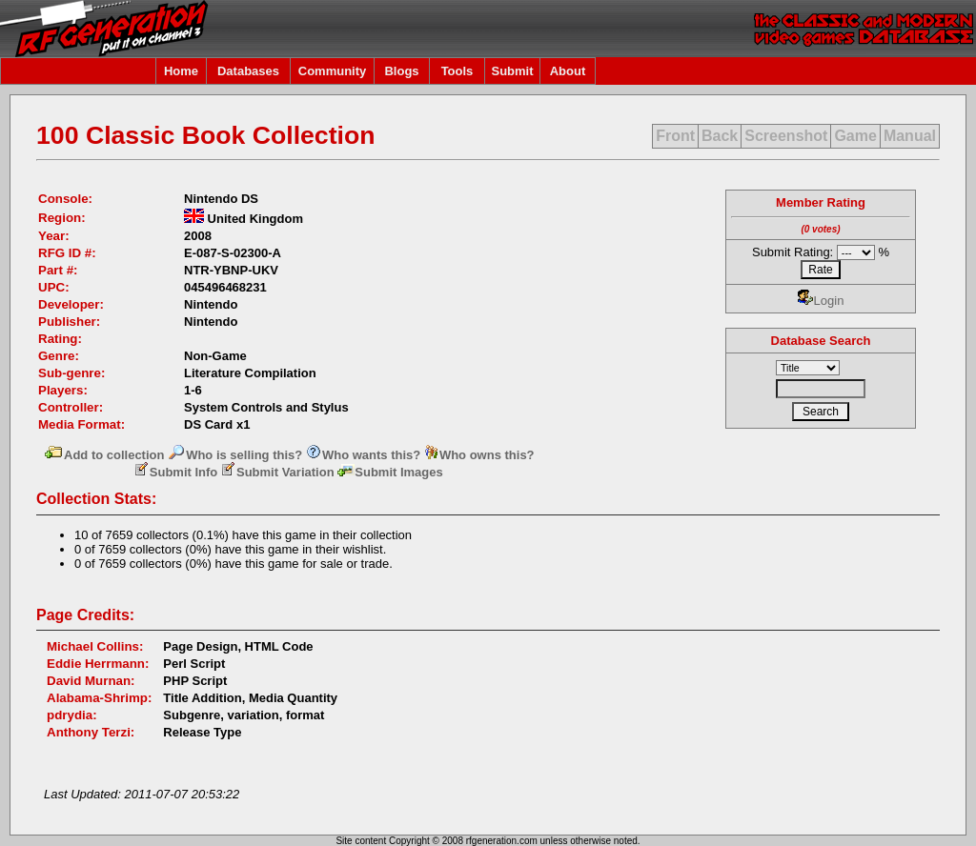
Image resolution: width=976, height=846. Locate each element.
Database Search (821, 340)
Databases (248, 71)
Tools (457, 71)
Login (821, 300)
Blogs (401, 71)
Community (332, 71)
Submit (512, 71)
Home (181, 71)
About (568, 71)
